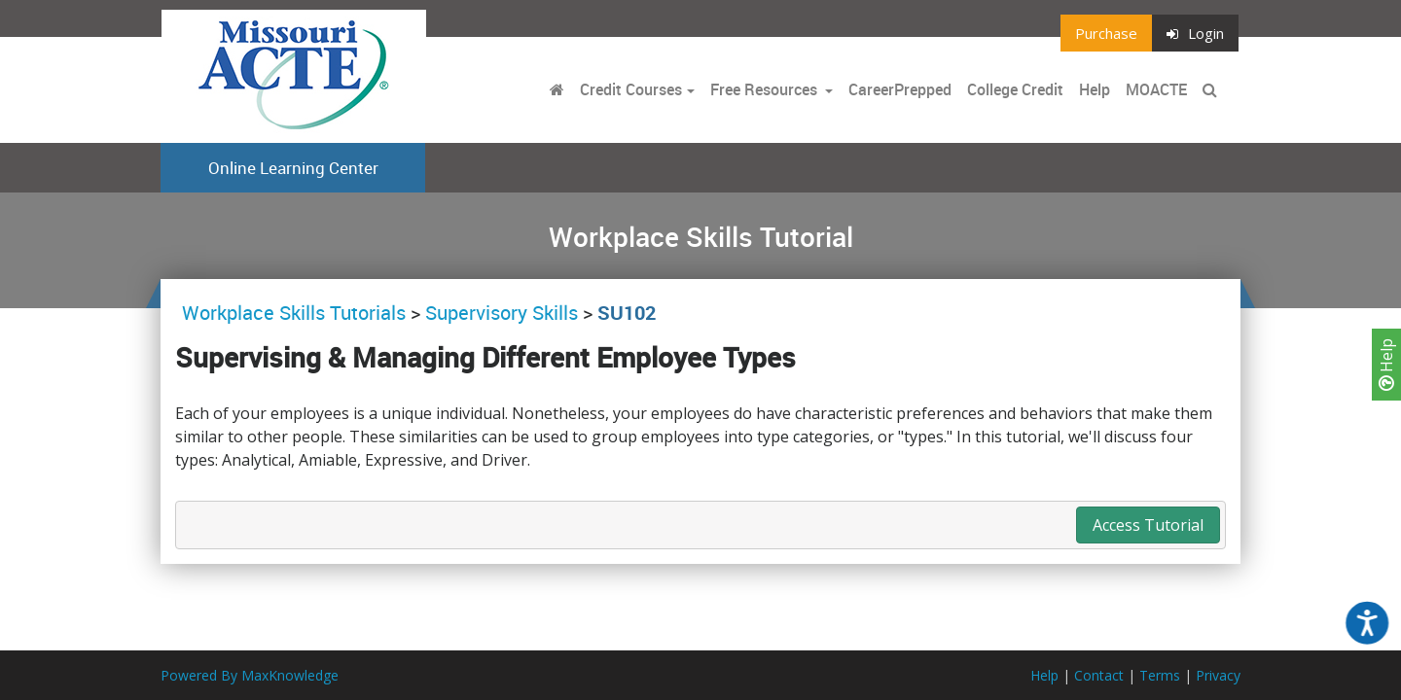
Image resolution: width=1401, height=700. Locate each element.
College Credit (1015, 89)
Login (1195, 33)
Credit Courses (631, 89)
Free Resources (763, 89)
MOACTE (1156, 89)
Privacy (1218, 675)
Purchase (1106, 33)
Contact (1099, 675)
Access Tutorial (1148, 525)
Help (1386, 364)
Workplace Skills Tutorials (296, 312)
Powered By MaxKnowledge (250, 675)
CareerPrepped (900, 89)
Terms (1159, 675)
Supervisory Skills (501, 312)
